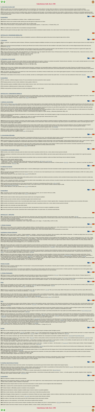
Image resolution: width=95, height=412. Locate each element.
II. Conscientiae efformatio (8, 135)
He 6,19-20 (4, 315)
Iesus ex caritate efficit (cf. (11, 332)
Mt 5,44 (65, 337)
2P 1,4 (56, 275)
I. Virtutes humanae (6, 225)
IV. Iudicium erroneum (6, 166)
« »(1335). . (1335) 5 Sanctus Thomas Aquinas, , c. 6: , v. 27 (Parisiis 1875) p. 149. (30, 24)
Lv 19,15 (52, 247)
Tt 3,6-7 (9, 305)
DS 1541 (36, 323)
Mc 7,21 (8, 46)
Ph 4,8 (76, 216)
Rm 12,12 (3, 316)
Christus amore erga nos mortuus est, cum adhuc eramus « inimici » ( (15, 337)
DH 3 (24, 131)
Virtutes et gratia (5, 263)
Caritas (2, 328)
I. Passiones (4, 40)
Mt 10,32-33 (38, 296)
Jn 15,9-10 (71, 335)
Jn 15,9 (32, 333)
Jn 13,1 (37, 332)
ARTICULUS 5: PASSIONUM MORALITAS (11, 35)
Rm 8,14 (54, 370)
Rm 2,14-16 (14, 104)
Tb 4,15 (49, 161)
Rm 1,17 (34, 285)
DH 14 (26, 145)
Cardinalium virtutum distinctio (9, 232)
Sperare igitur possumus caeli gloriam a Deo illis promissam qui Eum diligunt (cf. (18, 319)
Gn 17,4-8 (84, 310)
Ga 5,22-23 (24, 373)
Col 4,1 (6, 248)
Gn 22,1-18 (88, 310)
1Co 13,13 (73, 279)
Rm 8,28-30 (37, 319)
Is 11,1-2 (71, 367)
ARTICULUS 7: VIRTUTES (7, 214)
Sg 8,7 (27, 235)
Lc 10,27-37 (87, 337)
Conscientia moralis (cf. (6, 104)
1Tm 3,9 (6, 185)
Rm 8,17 (58, 370)
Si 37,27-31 (69, 255)
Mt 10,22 (6, 323)
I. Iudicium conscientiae (7, 102)
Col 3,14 (41, 346)
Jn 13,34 (22, 332)
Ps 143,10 (24, 369)
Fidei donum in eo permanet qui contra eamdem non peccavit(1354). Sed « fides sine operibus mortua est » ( (23, 289)
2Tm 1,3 (9, 185)
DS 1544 (33, 290)
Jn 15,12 (66, 333)
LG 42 (26, 297)
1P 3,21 (13, 185)
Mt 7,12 (41, 161)
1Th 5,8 (57, 315)
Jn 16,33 (32, 252)
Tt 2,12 (84, 256)
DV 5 (25, 286)
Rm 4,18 (27, 311)
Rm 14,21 (14, 163)
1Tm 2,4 (62, 320)
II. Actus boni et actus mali (8, 7)
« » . (20, 19)
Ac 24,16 (16, 185)
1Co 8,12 (66, 162)
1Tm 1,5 (55, 183)
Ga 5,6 (53, 285)
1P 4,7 (19, 238)
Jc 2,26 (47, 289)
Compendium (4, 17)
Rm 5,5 (43, 314)
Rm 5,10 (32, 337)
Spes (2, 301)
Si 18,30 (29, 256)
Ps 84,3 (83, 74)
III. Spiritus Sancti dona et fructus (9, 363)
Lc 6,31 (46, 161)
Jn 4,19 (21, 350)
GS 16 (27, 97)
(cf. (13, 396)
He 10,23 (34, 304)
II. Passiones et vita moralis (8, 59)
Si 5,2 (65, 255)
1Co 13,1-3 (65, 343)
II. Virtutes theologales (6, 273)
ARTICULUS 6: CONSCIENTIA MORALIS (11, 93)
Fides (2, 282)
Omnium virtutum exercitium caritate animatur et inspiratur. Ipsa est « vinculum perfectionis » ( (20, 346)
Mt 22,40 (77, 335)
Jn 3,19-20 (55, 126)
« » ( (29, 402)
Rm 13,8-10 (81, 335)
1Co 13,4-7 (52, 341)
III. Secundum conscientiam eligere (10, 150)
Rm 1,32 (6, 105)
